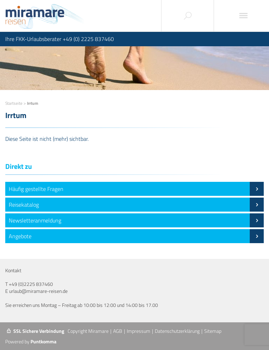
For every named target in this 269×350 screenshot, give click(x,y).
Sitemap (212, 331)
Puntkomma (43, 341)
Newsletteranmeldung (136, 220)
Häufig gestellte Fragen (136, 189)
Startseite (13, 103)
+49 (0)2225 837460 (31, 284)
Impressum (138, 331)
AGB (117, 331)
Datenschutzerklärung (177, 331)
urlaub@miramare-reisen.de (38, 291)
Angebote (136, 236)
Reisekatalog (136, 205)
